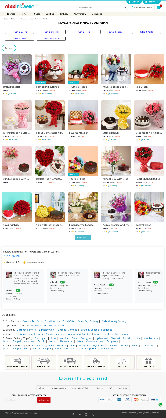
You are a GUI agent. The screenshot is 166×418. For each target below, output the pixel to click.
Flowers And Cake (32, 321)
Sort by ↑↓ (9, 48)
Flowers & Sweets (19, 32)
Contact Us (122, 388)
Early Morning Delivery (114, 321)
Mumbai (63, 338)
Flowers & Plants (83, 32)
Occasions (98, 13)
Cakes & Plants (146, 32)
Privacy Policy (144, 413)
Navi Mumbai (151, 338)
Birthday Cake (47, 329)
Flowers (25, 13)
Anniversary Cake (55, 334)
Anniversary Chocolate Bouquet (111, 334)
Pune (53, 338)
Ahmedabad (66, 341)
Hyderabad (101, 338)
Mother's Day (56, 325)
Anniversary (81, 13)
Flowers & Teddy (115, 32)
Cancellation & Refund (81, 388)
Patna (79, 341)
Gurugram (86, 338)
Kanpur (52, 341)
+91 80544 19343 (142, 7)
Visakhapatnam (94, 341)
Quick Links (9, 314)
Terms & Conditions (128, 413)
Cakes (38, 13)
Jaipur (6, 341)
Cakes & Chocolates (51, 38)
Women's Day (38, 325)
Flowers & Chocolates (51, 32)
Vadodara (29, 341)
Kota (26, 348)
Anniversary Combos (79, 334)
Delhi (74, 338)
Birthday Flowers (26, 329)
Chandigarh (40, 338)
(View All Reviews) (11, 255)
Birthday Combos (67, 329)
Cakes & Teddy (19, 38)
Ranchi (41, 341)
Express (12, 13)
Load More (83, 237)
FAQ (110, 388)
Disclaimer (155, 413)
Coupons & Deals (59, 388)
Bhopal (17, 341)
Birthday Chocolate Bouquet (96, 329)
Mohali (127, 338)
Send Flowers (52, 321)
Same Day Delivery (88, 321)
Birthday (65, 13)
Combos (51, 13)
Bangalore (112, 341)
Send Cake (69, 321)
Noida (137, 338)
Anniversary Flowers (31, 334)
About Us (43, 388)
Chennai (115, 338)
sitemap (99, 388)
